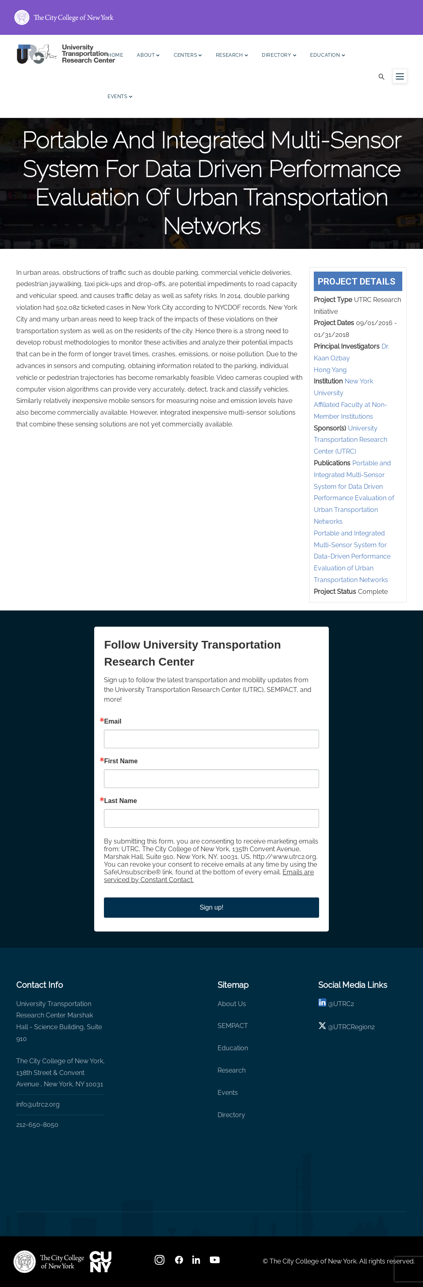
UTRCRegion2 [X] (354, 1027)
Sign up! (212, 907)
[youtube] (215, 1262)
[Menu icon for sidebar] (400, 76)
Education (327, 56)
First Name (121, 761)
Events (120, 97)
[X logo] (322, 1027)
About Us (232, 1004)
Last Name (120, 801)
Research (232, 56)
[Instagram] (160, 1262)
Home (115, 55)
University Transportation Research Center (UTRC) (350, 440)
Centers (188, 56)
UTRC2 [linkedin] (343, 1004)
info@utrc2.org (38, 1104)
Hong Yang (330, 370)
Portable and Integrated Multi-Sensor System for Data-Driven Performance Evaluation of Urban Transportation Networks (352, 556)
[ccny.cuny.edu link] (211, 17)
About (148, 56)
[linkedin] (322, 1004)
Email (112, 721)
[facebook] (179, 1262)
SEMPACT (233, 1026)
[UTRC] (48, 1261)
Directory (279, 56)
